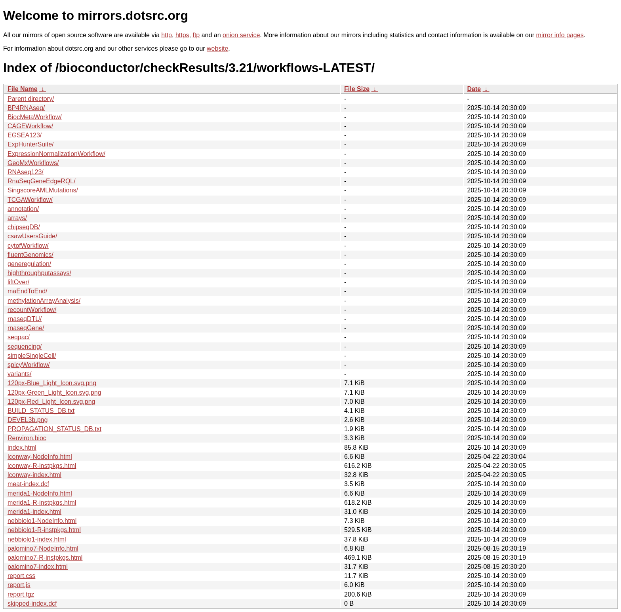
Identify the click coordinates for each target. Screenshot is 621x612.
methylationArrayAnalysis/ (44, 300)
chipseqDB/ (24, 227)
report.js (19, 585)
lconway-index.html (34, 474)
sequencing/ (25, 346)
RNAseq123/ (26, 172)
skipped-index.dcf (32, 603)
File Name (23, 89)
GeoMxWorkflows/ (33, 163)
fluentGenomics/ (30, 254)
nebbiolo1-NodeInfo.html (42, 520)
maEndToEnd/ (28, 291)
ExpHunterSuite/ (31, 144)
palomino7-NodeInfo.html (43, 548)
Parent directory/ (31, 98)
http (166, 35)
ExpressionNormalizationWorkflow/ (56, 153)
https (182, 35)
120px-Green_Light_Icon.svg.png (54, 392)
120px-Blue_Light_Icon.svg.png (52, 383)
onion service (241, 35)
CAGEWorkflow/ (30, 126)
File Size (357, 89)
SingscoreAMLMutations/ (43, 190)
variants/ (19, 374)
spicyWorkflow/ (29, 364)
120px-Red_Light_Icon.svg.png (51, 401)
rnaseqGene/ (26, 328)
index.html (22, 447)
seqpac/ (19, 337)
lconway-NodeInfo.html (40, 456)
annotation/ (23, 208)
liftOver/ (18, 282)
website (217, 48)
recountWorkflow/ (32, 309)
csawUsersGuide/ (32, 236)
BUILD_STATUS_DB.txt (41, 410)
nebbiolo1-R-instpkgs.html (44, 529)
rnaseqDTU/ (25, 319)
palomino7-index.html (38, 566)
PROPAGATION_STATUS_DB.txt (54, 429)
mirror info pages (560, 35)
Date (474, 89)
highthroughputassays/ (39, 273)
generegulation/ (29, 263)
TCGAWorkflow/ (30, 199)
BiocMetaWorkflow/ (35, 117)
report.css (21, 575)
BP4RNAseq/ (26, 108)
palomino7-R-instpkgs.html (45, 557)
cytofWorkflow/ (28, 245)
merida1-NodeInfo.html (40, 493)
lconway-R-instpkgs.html (42, 465)
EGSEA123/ (25, 135)
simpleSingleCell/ (32, 355)
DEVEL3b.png (28, 419)
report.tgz (21, 594)
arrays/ (17, 218)
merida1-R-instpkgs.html (42, 502)
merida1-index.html (34, 511)
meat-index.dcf (28, 484)
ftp (196, 35)
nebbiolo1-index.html (37, 539)
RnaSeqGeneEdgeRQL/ (42, 181)
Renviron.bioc (27, 438)
